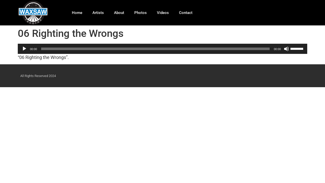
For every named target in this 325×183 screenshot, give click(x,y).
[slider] (155, 49)
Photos (140, 12)
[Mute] (286, 48)
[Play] (24, 48)
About (119, 12)
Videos (163, 12)
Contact (185, 12)
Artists (98, 12)
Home (77, 12)
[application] (162, 49)
